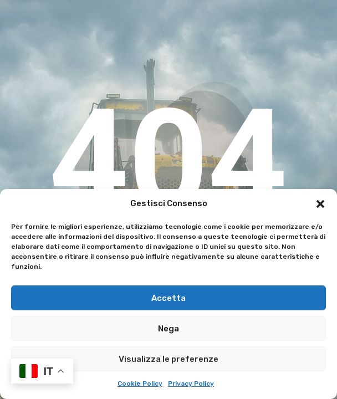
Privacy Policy (191, 383)
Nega (168, 329)
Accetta (168, 298)
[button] (320, 203)
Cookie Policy (140, 383)
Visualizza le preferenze (168, 359)
